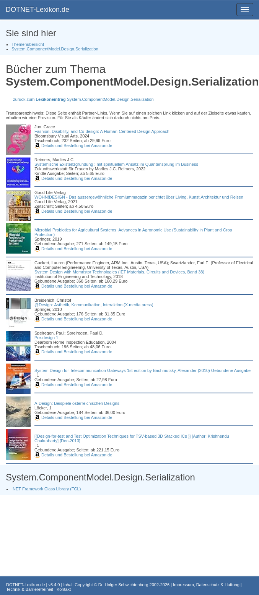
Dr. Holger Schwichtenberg (123, 584)
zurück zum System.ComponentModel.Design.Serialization (83, 99)
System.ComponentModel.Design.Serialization (54, 49)
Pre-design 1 (46, 337)
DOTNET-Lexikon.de (37, 9)
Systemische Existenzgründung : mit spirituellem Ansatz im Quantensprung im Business (116, 164)
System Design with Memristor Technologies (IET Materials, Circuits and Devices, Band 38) (119, 272)
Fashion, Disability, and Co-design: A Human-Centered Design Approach (101, 131)
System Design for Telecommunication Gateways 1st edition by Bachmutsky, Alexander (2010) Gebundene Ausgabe (142, 370)
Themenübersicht (27, 44)
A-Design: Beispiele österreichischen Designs (76, 403)
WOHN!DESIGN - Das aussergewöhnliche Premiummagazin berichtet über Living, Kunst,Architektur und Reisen (138, 197)
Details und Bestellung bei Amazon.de (73, 145)
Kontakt (64, 589)
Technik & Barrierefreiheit (29, 589)
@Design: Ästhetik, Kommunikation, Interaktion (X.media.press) (93, 304)
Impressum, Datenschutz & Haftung (206, 584)
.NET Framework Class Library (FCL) (46, 489)
